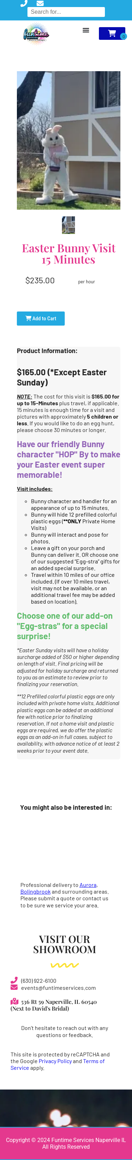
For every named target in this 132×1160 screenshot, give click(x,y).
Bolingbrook (35, 891)
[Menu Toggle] (85, 29)
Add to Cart (40, 318)
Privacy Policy (55, 1060)
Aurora (88, 884)
